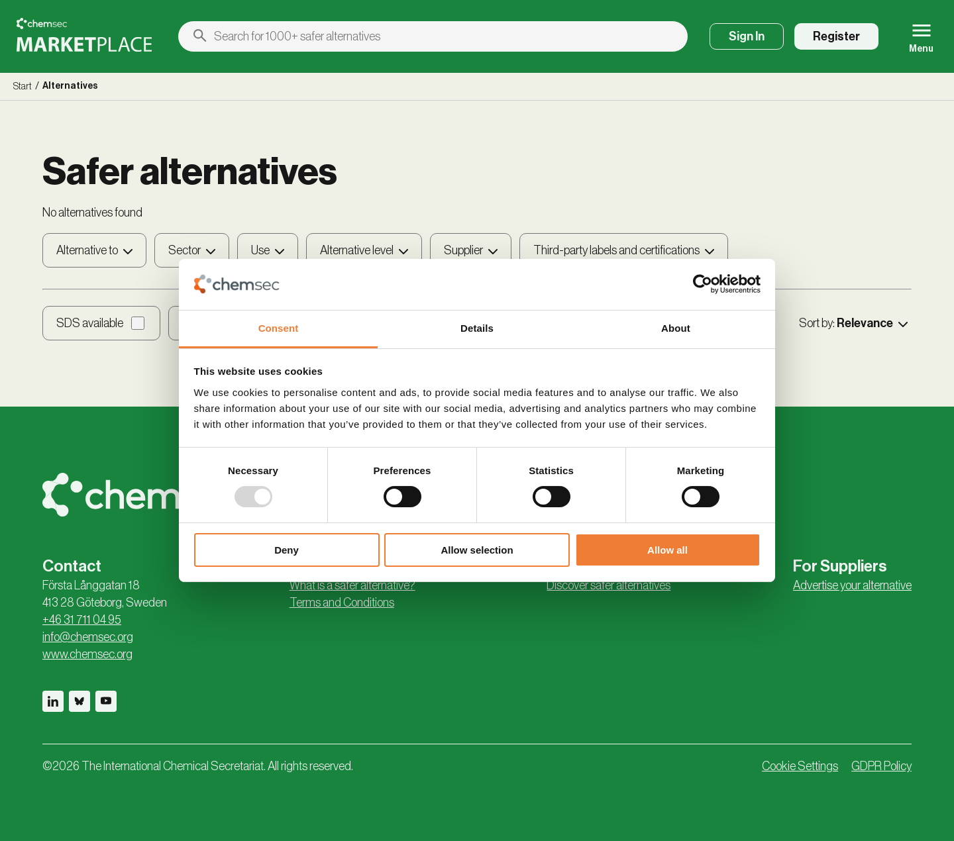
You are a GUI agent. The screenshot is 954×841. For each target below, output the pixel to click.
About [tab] (675, 328)
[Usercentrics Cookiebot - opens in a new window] (703, 284)
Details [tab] (477, 328)
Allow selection (477, 550)
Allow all (667, 550)
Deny (286, 550)
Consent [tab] (278, 328)
